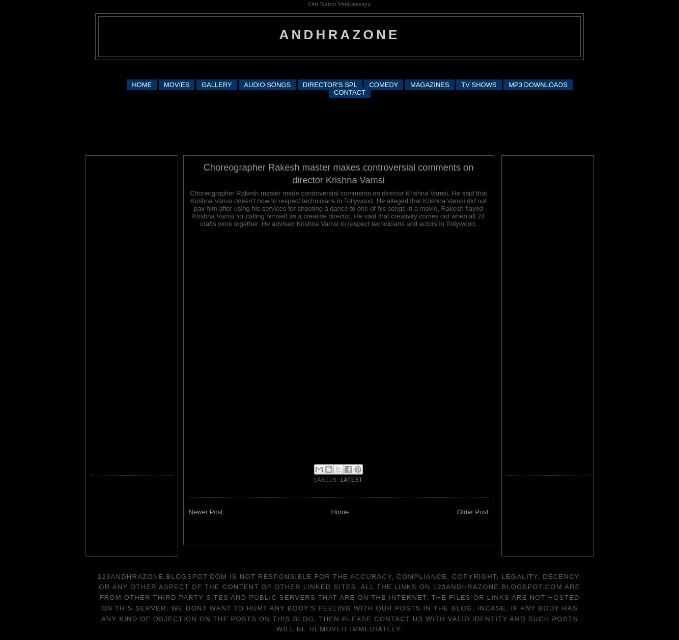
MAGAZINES (429, 85)
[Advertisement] (339, 69)
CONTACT (349, 92)
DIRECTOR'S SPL (330, 85)
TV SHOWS (478, 85)
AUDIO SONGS (267, 85)
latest (352, 480)
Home (340, 512)
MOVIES (177, 85)
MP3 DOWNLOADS (538, 85)
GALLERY (217, 85)
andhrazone (339, 34)
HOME (142, 85)
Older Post (472, 512)
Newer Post (206, 512)
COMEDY (383, 85)
